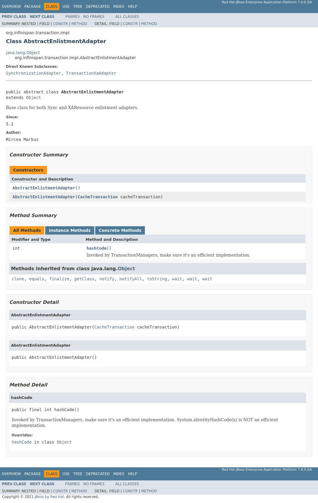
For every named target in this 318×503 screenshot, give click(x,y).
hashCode (96, 248)
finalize (59, 278)
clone (18, 278)
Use (66, 6)
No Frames (93, 17)
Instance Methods (69, 230)
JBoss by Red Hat (49, 497)
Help (132, 6)
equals (36, 278)
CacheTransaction (98, 196)
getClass (84, 278)
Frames (72, 17)
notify (107, 278)
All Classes (127, 17)
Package (32, 6)
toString (157, 278)
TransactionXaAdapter (91, 73)
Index (119, 6)
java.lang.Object (23, 52)
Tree (77, 6)
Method (79, 24)
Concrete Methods (120, 230)
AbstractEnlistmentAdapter (43, 188)
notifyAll (130, 278)
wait (177, 278)
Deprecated (98, 6)
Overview (11, 6)
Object (33, 97)
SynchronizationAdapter (33, 73)
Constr (60, 24)
